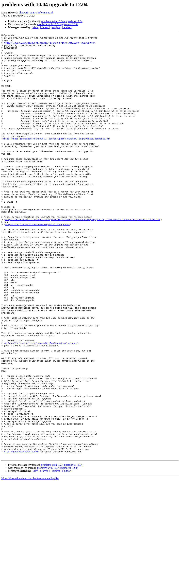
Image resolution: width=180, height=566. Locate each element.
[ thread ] (45, 27)
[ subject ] (56, 27)
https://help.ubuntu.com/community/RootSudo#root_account (41, 405)
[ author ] (67, 27)
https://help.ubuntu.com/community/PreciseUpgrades (37, 262)
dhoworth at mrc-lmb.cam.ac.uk (36, 12)
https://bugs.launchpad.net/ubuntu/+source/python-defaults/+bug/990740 (49, 44)
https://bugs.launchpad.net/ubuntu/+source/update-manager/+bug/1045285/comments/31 (56, 159)
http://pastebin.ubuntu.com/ (22, 535)
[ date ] (35, 27)
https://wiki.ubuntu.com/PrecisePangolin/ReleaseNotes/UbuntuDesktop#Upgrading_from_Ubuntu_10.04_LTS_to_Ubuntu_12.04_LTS (82, 256)
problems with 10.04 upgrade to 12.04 (61, 21)
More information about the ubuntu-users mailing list (30, 563)
